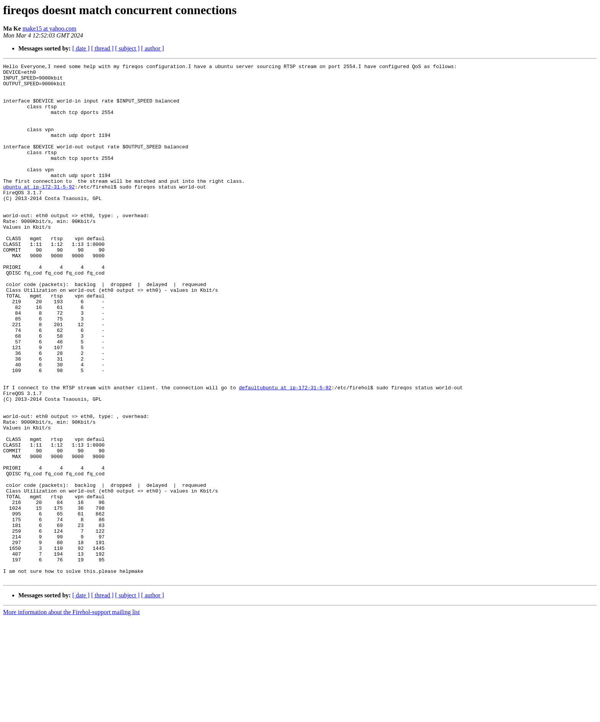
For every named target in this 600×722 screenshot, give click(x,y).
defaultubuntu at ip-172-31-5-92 (285, 452)
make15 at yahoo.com (50, 28)
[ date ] (81, 48)
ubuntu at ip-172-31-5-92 (39, 211)
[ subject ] (127, 48)
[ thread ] (102, 48)
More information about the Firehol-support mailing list (71, 715)
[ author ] (152, 48)
